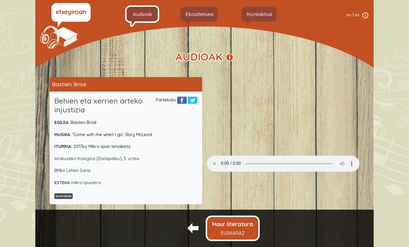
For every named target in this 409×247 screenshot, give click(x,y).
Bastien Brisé (69, 84)
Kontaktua (259, 14)
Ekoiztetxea (199, 14)
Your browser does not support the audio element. (283, 164)
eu (348, 14)
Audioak (142, 14)
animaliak (64, 196)
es (357, 14)
